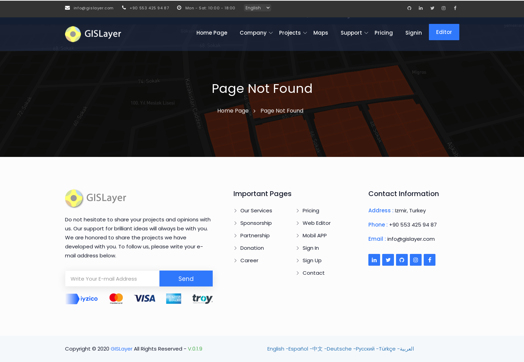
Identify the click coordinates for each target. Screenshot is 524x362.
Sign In (311, 247)
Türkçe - (389, 348)
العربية (407, 348)
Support (351, 32)
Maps (320, 32)
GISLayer (122, 348)
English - (277, 348)
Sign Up (312, 260)
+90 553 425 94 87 (145, 8)
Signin (413, 32)
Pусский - (367, 348)
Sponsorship (256, 223)
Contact (314, 272)
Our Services (256, 210)
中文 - (319, 348)
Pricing (384, 32)
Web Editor (317, 223)
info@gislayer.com (89, 8)
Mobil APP (315, 235)
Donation (252, 247)
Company (253, 32)
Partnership (255, 235)
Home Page (211, 32)
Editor (444, 32)
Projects (290, 32)
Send (186, 279)
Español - (300, 348)
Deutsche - (341, 348)
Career (249, 260)
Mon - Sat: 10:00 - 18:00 (206, 8)
